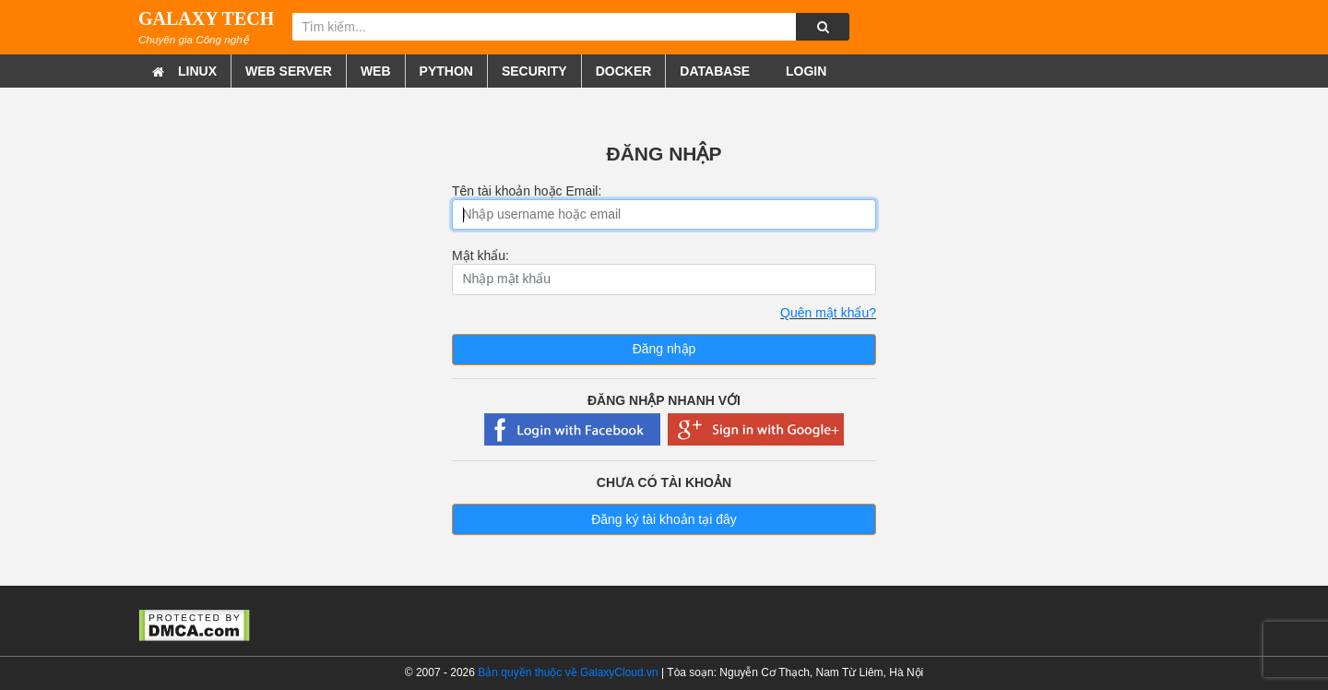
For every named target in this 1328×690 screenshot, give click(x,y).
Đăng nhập (664, 348)
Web (376, 71)
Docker (624, 71)
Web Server (288, 71)
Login (804, 71)
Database (715, 71)
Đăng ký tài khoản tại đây (664, 519)
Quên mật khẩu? (828, 312)
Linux (197, 71)
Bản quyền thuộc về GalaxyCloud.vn (568, 672)
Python (446, 71)
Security (534, 71)
